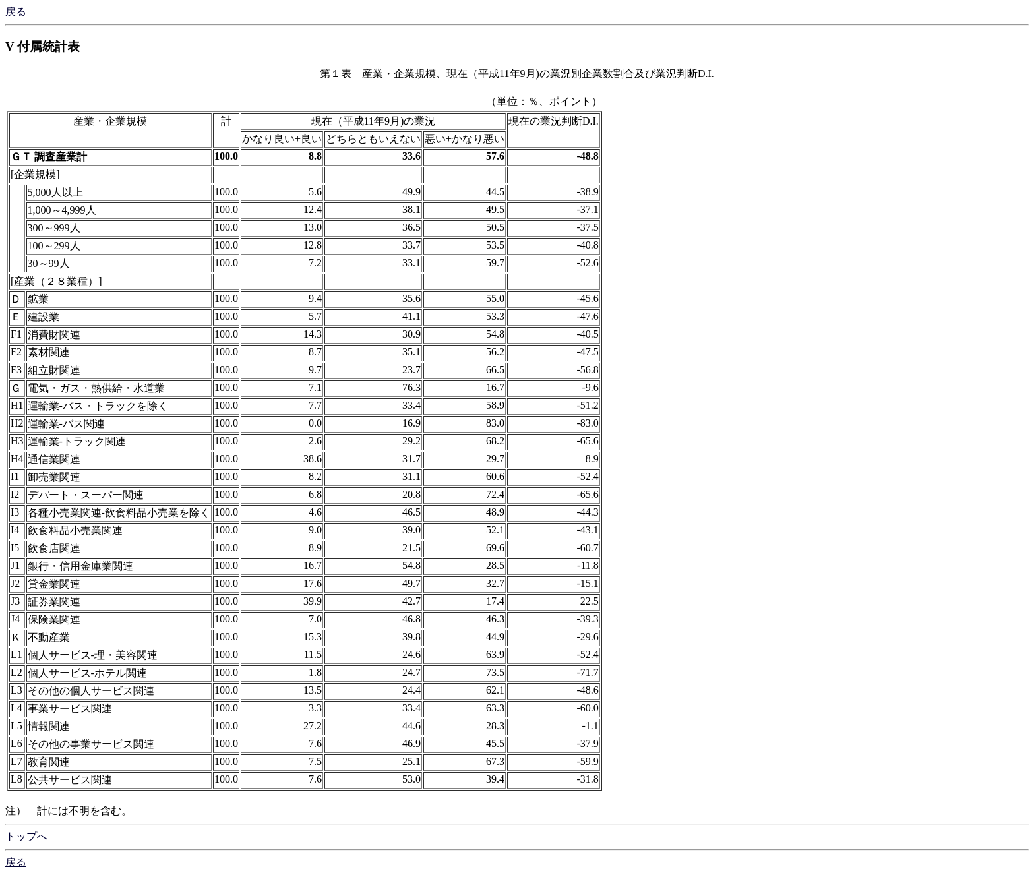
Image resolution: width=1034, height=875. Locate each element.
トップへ (26, 836)
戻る (15, 11)
